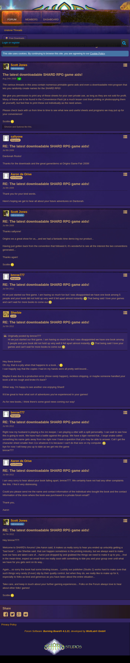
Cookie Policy (97, 53)
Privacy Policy (9, 624)
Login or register (11, 42)
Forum (12, 19)
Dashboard (51, 19)
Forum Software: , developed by (65, 631)
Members (31, 19)
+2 (19, 79)
